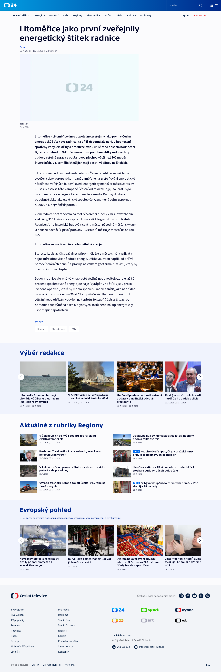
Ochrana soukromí (52, 664)
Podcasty (145, 15)
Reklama (63, 614)
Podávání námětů (68, 641)
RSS (208, 664)
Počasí (108, 15)
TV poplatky (17, 620)
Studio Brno (64, 620)
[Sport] (186, 15)
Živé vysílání (17, 614)
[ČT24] (10, 5)
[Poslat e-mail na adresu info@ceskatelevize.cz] (149, 647)
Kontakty (63, 651)
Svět (65, 15)
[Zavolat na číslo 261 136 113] (121, 647)
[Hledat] (200, 5)
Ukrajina (40, 15)
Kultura (131, 15)
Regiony (77, 15)
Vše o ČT (15, 651)
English (35, 664)
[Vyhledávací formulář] (186, 5)
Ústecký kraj (58, 329)
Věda (119, 15)
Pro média (64, 609)
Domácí (53, 15)
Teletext (15, 625)
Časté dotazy (65, 646)
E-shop (15, 641)
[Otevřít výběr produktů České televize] (213, 5)
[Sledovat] (201, 15)
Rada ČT (62, 630)
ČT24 (22, 47)
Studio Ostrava (66, 625)
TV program (17, 609)
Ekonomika (93, 15)
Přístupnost (70, 664)
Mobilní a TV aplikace (22, 646)
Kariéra (62, 635)
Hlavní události (21, 15)
